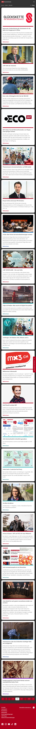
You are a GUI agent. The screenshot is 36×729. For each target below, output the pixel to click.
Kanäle (6, 5)
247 (22, 698)
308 (29, 698)
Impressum (4, 709)
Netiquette (4, 712)
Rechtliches (4, 710)
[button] (34, 2)
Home (2, 5)
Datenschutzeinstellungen (8, 717)
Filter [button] (32, 5)
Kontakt (3, 707)
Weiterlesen (6, 41)
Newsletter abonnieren (27, 707)
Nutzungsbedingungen (7, 714)
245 (13, 698)
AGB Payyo (4, 716)
